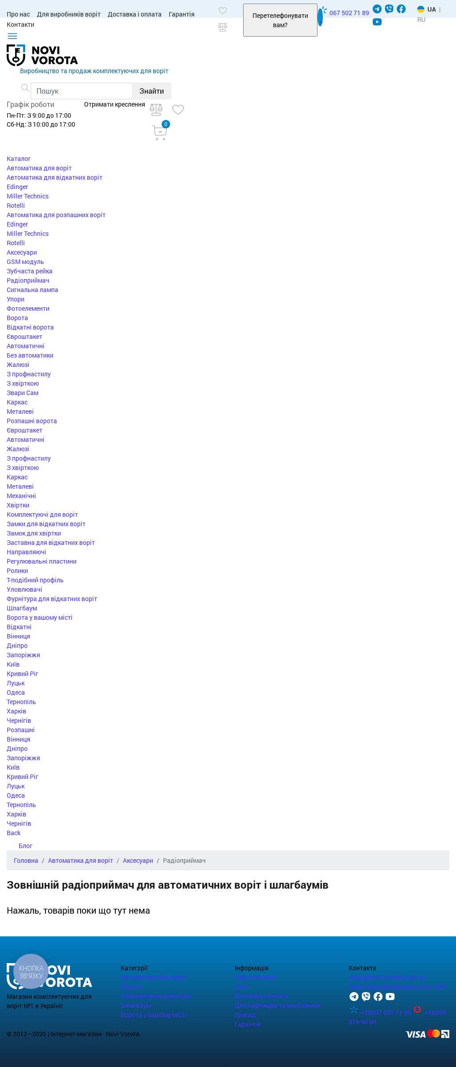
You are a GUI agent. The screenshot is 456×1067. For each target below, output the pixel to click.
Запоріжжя (23, 655)
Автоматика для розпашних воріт (56, 214)
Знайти (151, 90)
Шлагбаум (22, 608)
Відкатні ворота (30, 327)
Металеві (20, 411)
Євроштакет (24, 336)
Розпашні (21, 729)
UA (432, 9)
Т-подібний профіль (35, 580)
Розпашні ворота (32, 420)
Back (13, 832)
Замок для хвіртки (34, 533)
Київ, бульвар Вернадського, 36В (397, 986)
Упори (15, 299)
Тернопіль (21, 701)
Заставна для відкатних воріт (51, 542)
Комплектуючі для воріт (42, 514)
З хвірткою (23, 383)
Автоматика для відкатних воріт (54, 177)
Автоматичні (26, 346)
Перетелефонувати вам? (280, 20)
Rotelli (16, 205)
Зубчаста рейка (30, 271)
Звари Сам (22, 392)
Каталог (19, 158)
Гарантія (182, 14)
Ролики (17, 570)
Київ (13, 664)
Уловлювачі (24, 589)
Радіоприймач (28, 280)
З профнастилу (29, 374)
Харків (16, 711)
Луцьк (15, 683)
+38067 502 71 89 (380, 1012)
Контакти (20, 24)
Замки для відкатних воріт (46, 523)
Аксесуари (22, 252)
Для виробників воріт (69, 14)
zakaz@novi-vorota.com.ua (387, 977)
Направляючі (26, 552)
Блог (20, 845)
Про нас (18, 14)
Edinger (17, 186)
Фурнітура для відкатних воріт (52, 598)
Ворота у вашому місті (40, 617)
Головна (26, 860)
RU (421, 19)
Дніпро (17, 645)
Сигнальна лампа (32, 289)
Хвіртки (18, 505)
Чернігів (19, 720)
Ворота (17, 317)
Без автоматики (30, 355)
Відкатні (19, 626)
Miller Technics (28, 196)
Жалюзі (18, 364)
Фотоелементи (28, 308)
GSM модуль (25, 261)
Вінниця (18, 636)
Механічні (21, 495)
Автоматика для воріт (39, 168)
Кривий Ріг (22, 673)
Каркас (17, 402)
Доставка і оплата (135, 14)
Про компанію (255, 977)
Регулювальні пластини (42, 561)
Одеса (16, 692)
